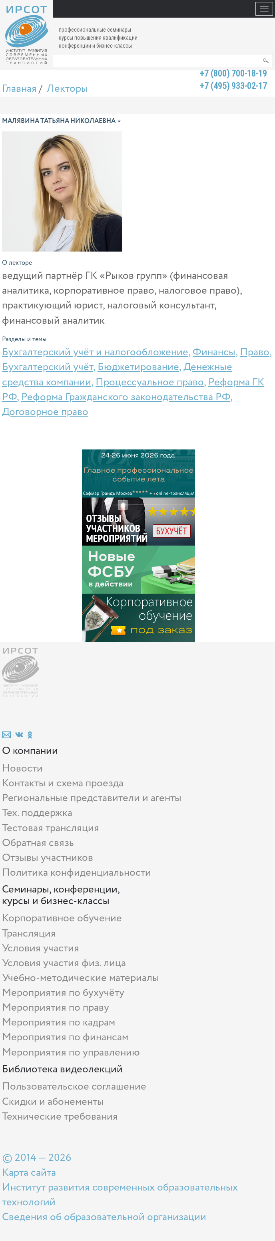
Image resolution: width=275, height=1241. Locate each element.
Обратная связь (38, 843)
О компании (30, 751)
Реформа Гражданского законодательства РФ (125, 397)
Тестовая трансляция (50, 828)
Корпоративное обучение (62, 918)
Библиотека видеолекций (62, 1069)
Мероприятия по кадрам (58, 1022)
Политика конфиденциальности (76, 872)
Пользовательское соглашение (74, 1086)
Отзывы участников (47, 858)
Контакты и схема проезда (63, 783)
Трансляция (29, 933)
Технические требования (60, 1116)
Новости (22, 768)
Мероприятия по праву (55, 1007)
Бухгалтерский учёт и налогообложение (95, 352)
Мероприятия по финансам (65, 1037)
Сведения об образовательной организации (104, 1217)
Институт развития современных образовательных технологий (120, 1195)
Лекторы (67, 89)
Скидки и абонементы (53, 1102)
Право (254, 352)
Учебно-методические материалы (80, 978)
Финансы (214, 352)
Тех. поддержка (37, 813)
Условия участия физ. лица (64, 963)
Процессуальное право (150, 382)
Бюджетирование (138, 367)
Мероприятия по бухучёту (63, 993)
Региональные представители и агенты (91, 798)
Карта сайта (29, 1173)
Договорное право (45, 412)
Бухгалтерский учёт (47, 367)
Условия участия (40, 948)
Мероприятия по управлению (71, 1052)
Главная (19, 89)
